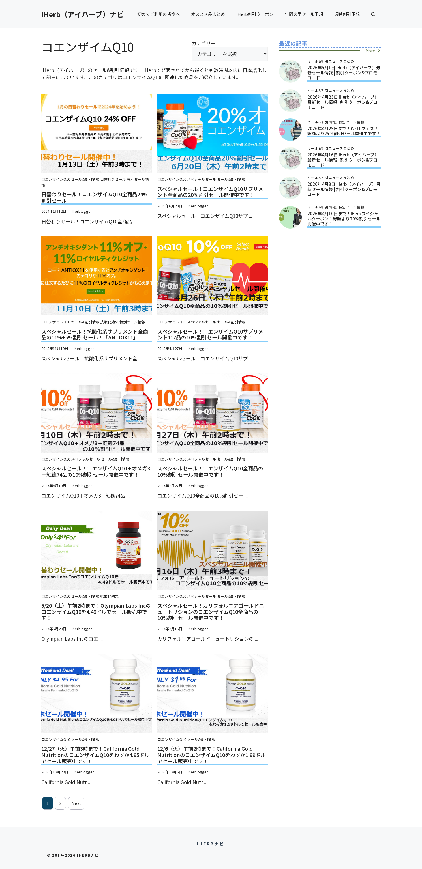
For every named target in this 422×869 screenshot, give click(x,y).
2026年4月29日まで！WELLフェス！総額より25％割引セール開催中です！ (343, 130)
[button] (373, 14)
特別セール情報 (132, 321)
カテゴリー (204, 43)
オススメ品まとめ (208, 14)
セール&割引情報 (85, 179)
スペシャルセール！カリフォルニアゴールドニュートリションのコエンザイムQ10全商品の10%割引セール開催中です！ (210, 611)
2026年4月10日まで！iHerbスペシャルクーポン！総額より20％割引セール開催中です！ (343, 218)
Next (76, 803)
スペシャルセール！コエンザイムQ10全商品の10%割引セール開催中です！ (210, 471)
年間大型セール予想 (304, 14)
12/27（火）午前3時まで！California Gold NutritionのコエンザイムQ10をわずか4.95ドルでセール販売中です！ (95, 754)
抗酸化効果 (109, 321)
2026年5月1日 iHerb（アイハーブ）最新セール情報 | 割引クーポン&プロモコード (343, 72)
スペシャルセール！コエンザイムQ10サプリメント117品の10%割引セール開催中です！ (210, 334)
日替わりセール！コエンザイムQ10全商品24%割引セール (94, 197)
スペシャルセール (201, 179)
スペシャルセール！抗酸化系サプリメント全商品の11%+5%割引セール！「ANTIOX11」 (94, 334)
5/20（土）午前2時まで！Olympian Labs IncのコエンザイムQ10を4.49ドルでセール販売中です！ (96, 611)
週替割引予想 (347, 14)
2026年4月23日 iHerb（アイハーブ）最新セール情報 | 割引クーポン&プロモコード (343, 102)
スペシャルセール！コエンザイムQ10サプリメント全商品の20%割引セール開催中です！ (210, 192)
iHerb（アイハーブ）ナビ (82, 14)
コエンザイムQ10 (55, 179)
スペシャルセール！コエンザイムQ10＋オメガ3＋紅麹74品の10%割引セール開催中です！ (95, 471)
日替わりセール (113, 179)
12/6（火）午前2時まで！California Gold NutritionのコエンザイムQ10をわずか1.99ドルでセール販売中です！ (211, 754)
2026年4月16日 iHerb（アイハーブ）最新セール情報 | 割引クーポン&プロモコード (343, 160)
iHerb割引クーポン (254, 14)
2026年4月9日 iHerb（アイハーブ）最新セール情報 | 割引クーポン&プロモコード (343, 189)
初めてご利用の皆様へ (158, 14)
